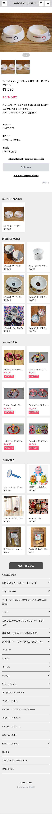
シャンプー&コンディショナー (15, 760)
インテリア (6, 650)
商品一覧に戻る (26, 565)
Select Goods (9, 684)
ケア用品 (6, 675)
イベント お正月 (9, 701)
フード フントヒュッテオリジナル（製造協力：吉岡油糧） (24, 602)
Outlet (5, 752)
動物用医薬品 (8, 769)
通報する (45, 182)
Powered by (26, 787)
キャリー (5, 658)
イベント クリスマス (11, 726)
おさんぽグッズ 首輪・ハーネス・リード (19, 583)
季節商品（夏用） (9, 735)
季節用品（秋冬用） (10, 743)
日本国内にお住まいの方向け (26, 175)
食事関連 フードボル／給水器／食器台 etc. (22, 641)
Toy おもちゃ (9, 591)
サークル (6, 667)
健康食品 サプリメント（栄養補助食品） (20, 633)
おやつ (5, 612)
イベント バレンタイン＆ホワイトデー (18, 709)
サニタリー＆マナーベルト (13, 692)
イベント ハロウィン (11, 718)
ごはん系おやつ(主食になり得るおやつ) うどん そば (24, 623)
